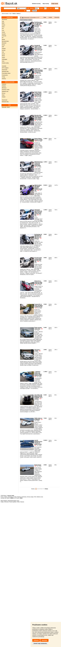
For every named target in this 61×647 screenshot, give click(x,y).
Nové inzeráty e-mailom (26, 19)
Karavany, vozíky (5, 89)
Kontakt (15, 496)
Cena (45, 17)
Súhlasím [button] (36, 640)
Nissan (3, 44)
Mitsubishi (4, 43)
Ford (3, 30)
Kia (2, 37)
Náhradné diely (5, 71)
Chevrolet (4, 35)
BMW (3, 23)
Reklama (19, 496)
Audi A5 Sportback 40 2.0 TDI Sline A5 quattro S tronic (38, 442)
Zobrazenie (56, 17)
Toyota (3, 57)
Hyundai (4, 34)
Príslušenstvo (5, 75)
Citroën (3, 25)
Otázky (5, 496)
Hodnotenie (10, 496)
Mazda (3, 39)
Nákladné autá (5, 91)
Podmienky (24, 496)
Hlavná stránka (5, 13)
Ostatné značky (5, 63)
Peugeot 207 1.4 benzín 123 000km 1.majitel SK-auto (38, 305)
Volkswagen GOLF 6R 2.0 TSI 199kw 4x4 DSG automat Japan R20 (38, 212)
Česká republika (12, 501)
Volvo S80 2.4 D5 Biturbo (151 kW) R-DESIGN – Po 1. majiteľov (38, 396)
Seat (3, 52)
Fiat (3, 28)
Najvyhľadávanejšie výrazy (13, 500)
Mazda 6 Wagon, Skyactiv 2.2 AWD (38, 139)
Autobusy (4, 84)
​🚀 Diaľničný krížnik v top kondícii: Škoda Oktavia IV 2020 (38, 373)
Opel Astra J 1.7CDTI (37, 350)
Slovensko (6, 501)
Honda (3, 32)
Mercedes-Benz (5, 41)
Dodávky (4, 86)
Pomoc (2, 496)
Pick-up (3, 93)
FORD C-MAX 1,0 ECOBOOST (38, 419)
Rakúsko (22, 501)
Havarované (4, 69)
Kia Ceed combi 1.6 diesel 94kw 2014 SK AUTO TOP (38, 259)
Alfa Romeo (4, 19)
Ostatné (3, 96)
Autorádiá (4, 66)
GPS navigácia (5, 67)
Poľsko (18, 501)
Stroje (3, 95)
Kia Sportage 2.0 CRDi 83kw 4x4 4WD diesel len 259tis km (38, 236)
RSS (35, 496)
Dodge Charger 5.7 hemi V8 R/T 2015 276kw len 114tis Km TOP (38, 93)
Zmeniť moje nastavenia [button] (40, 643)
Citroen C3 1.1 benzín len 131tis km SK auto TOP (38, 282)
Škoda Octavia (37, 464)
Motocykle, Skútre (6, 107)
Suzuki (3, 54)
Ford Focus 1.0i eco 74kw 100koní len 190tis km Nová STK (38, 24)
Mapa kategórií (4, 500)
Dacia (3, 26)
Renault (3, 50)
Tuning (3, 76)
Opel (3, 46)
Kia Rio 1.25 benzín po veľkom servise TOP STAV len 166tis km (38, 70)
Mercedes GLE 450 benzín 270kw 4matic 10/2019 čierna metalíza (38, 117)
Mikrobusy (4, 87)
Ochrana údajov (30, 496)
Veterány (4, 78)
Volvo (3, 61)
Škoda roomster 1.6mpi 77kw (38, 328)
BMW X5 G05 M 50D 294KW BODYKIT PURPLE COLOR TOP (38, 188)
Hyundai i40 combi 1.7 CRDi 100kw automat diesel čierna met (38, 47)
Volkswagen (4, 59)
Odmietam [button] (44, 640)
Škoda (3, 55)
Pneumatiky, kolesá (6, 73)
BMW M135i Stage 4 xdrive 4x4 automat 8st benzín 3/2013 (38, 163)
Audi (3, 21)
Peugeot (4, 48)
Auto (10, 13)
